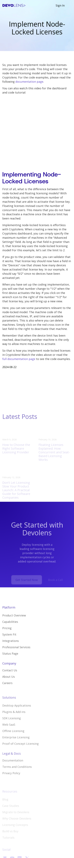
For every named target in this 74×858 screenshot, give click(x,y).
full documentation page (18, 359)
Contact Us (9, 678)
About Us (8, 684)
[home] (13, 5)
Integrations (10, 649)
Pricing (7, 636)
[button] (70, 5)
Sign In (60, 5)
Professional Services (16, 655)
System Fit (9, 642)
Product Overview (14, 623)
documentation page (29, 81)
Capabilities (10, 630)
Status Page (10, 661)
